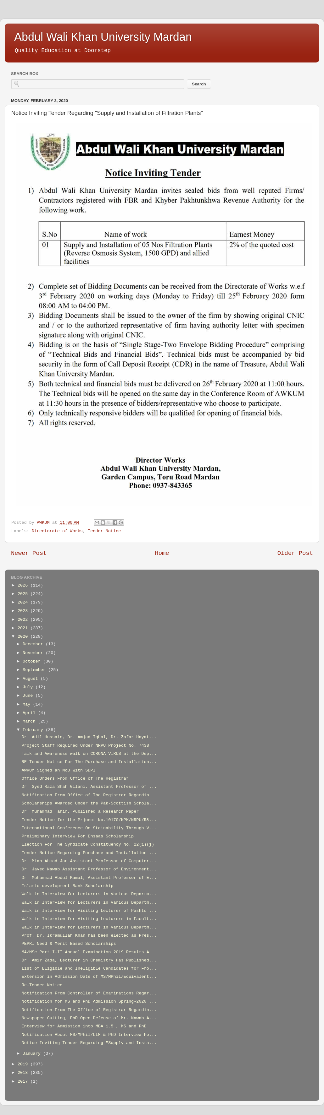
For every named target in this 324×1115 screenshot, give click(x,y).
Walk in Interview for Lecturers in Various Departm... (89, 894)
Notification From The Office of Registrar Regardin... (89, 1010)
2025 (24, 594)
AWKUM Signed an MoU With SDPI (59, 770)
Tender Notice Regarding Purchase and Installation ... (89, 853)
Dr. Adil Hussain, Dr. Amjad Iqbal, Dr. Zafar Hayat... (89, 737)
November (34, 653)
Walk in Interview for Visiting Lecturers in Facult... (89, 919)
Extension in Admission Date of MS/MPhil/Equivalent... (89, 976)
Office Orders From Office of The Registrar (75, 778)
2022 (24, 619)
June (29, 695)
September (35, 670)
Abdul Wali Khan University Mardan (103, 36)
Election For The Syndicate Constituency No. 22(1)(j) (88, 844)
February (34, 730)
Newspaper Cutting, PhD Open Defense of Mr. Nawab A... (89, 1018)
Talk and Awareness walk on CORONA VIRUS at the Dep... (89, 753)
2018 (24, 1072)
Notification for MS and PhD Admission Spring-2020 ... (89, 1001)
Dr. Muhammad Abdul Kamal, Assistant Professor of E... (89, 877)
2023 (24, 611)
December (34, 644)
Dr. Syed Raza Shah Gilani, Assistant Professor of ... (89, 786)
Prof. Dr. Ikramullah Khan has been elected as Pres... (89, 935)
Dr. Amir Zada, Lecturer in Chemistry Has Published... (89, 960)
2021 (24, 628)
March (30, 721)
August (32, 678)
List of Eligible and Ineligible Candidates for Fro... (89, 968)
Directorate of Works (57, 531)
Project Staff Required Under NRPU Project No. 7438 (85, 745)
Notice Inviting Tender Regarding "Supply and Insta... (89, 1043)
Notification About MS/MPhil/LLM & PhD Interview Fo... (89, 1034)
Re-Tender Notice (42, 985)
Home (162, 553)
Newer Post (29, 553)
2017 (24, 1081)
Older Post (295, 553)
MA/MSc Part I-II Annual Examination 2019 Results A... (89, 952)
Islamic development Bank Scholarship (68, 886)
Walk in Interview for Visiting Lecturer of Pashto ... (89, 910)
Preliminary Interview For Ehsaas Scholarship (78, 836)
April (30, 713)
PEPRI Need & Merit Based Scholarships (69, 943)
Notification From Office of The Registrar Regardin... (89, 795)
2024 (24, 602)
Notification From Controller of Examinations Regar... (89, 993)
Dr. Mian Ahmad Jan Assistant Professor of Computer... (89, 861)
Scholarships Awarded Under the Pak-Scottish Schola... (89, 803)
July (29, 687)
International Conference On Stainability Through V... (89, 828)
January (33, 1053)
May (28, 704)
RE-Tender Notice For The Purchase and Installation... (89, 762)
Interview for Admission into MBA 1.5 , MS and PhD (84, 1026)
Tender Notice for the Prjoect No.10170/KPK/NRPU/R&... (89, 820)
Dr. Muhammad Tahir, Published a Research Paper (80, 811)
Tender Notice (104, 531)
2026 (24, 585)
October (33, 661)
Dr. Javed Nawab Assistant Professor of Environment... (89, 869)
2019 (24, 1064)
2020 (24, 636)
